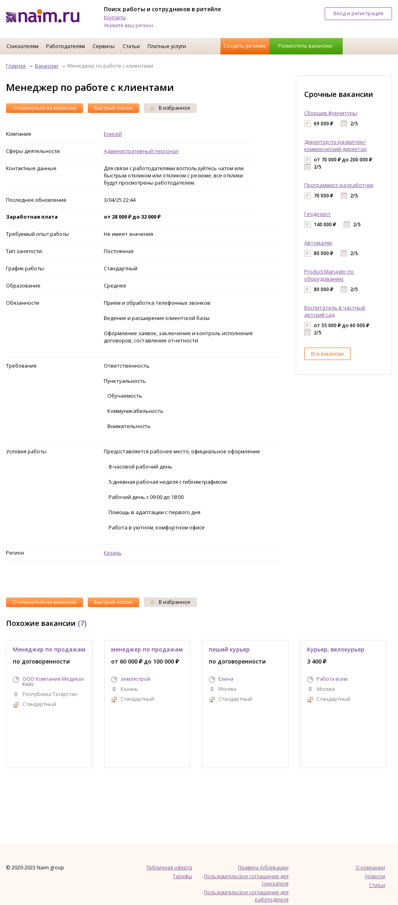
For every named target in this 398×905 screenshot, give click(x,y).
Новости (375, 876)
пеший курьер (229, 649)
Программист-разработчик (339, 185)
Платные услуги (166, 46)
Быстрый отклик (113, 108)
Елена (225, 678)
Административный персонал (141, 151)
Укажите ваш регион (128, 25)
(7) (82, 623)
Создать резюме (245, 45)
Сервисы (104, 46)
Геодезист (317, 213)
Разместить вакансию (305, 45)
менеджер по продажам (147, 649)
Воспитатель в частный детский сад (334, 311)
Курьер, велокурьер (335, 649)
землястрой (135, 678)
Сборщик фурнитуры (330, 113)
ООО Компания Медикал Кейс (53, 681)
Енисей (113, 133)
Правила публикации (263, 867)
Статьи (131, 46)
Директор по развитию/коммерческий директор (335, 145)
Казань (112, 552)
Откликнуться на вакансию (44, 108)
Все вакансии (327, 353)
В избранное (170, 108)
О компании (370, 867)
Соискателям (22, 46)
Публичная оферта (169, 867)
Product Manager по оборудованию (329, 275)
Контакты (115, 17)
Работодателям (65, 46)
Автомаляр (318, 242)
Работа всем (332, 678)
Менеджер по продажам (49, 649)
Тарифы (182, 876)
